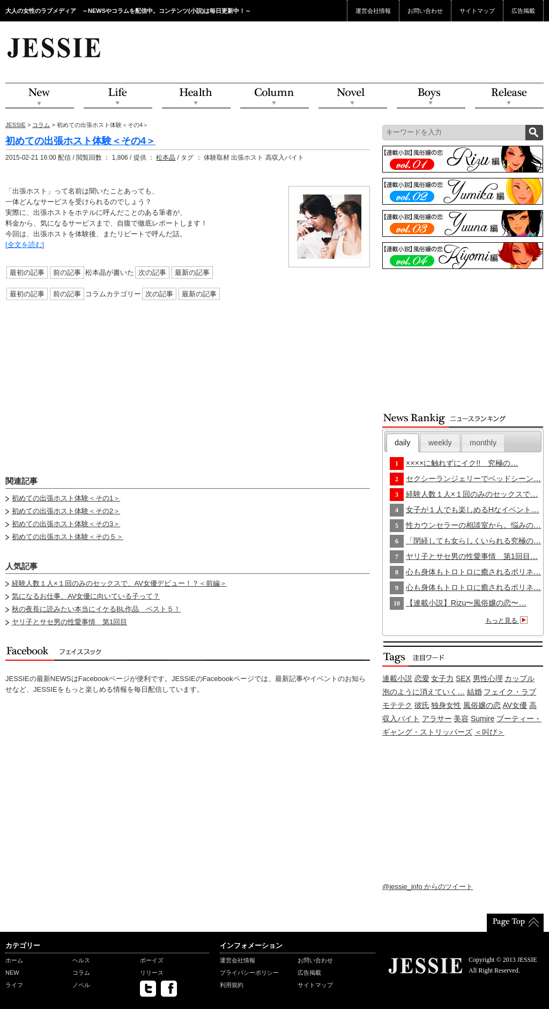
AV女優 (515, 705)
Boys (431, 96)
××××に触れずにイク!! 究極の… (462, 463)
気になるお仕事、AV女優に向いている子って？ (86, 596)
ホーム (14, 960)
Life (118, 96)
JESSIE (15, 125)
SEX (463, 678)
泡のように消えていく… (423, 691)
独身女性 (446, 705)
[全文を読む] (24, 245)
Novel (352, 96)
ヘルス (81, 960)
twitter (148, 989)
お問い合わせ (425, 11)
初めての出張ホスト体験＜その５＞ (67, 537)
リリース (152, 972)
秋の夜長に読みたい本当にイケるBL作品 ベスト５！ (96, 609)
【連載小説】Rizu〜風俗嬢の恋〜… (466, 603)
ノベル (81, 985)
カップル (520, 678)
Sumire (482, 718)
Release (509, 96)
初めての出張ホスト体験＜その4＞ (80, 141)
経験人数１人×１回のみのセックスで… (472, 494)
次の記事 (152, 272)
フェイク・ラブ (510, 691)
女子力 (442, 678)
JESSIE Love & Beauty (55, 47)
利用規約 (231, 985)
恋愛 (421, 678)
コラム (41, 125)
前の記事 (67, 272)
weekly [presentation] (440, 442)
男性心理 (488, 678)
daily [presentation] (402, 442)
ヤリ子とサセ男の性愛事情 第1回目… (472, 556)
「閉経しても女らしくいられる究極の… (473, 540)
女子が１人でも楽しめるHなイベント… (472, 509)
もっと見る (508, 620)
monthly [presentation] (483, 442)
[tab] (403, 443)
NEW (39, 96)
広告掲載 (523, 11)
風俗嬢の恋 (482, 705)
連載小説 (397, 678)
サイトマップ (477, 11)
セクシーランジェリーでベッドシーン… (473, 478)
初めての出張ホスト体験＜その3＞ (66, 524)
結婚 (474, 691)
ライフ (14, 985)
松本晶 (165, 157)
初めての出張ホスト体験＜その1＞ (66, 498)
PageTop (515, 923)
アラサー (437, 718)
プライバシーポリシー (249, 972)
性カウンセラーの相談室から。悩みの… (473, 525)
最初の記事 (27, 272)
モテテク (397, 705)
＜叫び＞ (489, 732)
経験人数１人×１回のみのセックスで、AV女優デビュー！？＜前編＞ (119, 583)
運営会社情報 (373, 11)
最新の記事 (192, 272)
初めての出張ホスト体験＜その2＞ (66, 511)
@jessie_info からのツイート (427, 887)
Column (274, 96)
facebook (169, 989)
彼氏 (421, 705)
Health (196, 96)
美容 (461, 718)
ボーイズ (152, 960)
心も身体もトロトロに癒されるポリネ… (473, 571)
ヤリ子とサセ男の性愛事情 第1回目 (69, 622)
